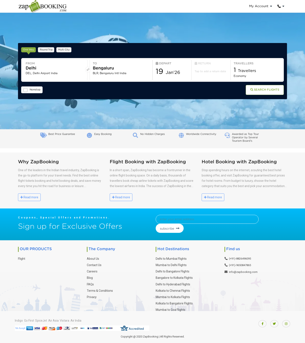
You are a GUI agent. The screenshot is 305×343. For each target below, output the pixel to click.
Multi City (72, 49)
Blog (90, 276)
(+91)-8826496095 (240, 257)
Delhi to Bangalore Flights (172, 270)
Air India (94, 319)
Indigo (19, 319)
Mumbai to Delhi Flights (171, 263)
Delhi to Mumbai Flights (171, 257)
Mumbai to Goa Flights (170, 308)
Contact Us (94, 263)
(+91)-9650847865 (240, 263)
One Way (30, 49)
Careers (92, 270)
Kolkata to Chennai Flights (173, 289)
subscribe (253, 221)
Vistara (79, 319)
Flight (21, 257)
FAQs (90, 282)
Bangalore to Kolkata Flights (174, 276)
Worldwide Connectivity (201, 134)
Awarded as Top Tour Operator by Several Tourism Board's (245, 137)
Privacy (92, 295)
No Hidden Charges (152, 134)
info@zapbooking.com (243, 270)
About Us (93, 257)
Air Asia (64, 319)
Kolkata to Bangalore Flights (174, 302)
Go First (33, 319)
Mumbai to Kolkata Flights (173, 295)
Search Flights (260, 90)
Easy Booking (103, 134)
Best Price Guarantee (61, 134)
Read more (29, 197)
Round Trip (51, 49)
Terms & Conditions (100, 289)
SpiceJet (48, 319)
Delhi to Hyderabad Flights (173, 282)
